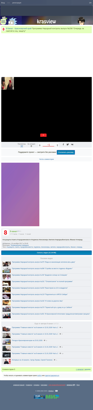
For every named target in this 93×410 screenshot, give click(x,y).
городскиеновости (26, 247)
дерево (88, 369)
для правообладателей (57, 385)
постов (22, 234)
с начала (79, 369)
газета (17, 247)
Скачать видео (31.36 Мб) (46, 253)
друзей (29, 234)
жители (53, 247)
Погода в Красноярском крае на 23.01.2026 (27, 340)
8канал (73, 247)
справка (36, 385)
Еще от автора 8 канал (46, 324)
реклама (44, 385)
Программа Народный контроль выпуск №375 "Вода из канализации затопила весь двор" (43, 262)
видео (15, 234)
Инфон (51, 391)
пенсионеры (45, 247)
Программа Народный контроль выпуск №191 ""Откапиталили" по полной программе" (42, 281)
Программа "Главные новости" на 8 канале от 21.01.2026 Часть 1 (35, 347)
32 (21, 146)
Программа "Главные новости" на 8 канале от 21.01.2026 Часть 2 (35, 353)
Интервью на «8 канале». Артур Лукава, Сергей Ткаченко (32, 360)
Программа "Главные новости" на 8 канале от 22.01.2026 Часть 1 (35, 334)
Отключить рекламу (66, 152)
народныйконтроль (63, 247)
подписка (37, 247)
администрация (18, 385)
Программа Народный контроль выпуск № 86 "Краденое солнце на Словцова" (39, 275)
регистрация (16, 3)
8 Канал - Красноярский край (18, 28)
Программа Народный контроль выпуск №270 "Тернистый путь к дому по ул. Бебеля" (42, 307)
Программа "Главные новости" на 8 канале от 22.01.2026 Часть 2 (35, 327)
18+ (90, 3)
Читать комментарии (46, 159)
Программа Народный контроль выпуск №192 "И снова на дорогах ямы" (37, 301)
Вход (3, 3)
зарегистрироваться (52, 375)
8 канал (13, 231)
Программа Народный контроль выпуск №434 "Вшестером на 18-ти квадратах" (40, 288)
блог (78, 385)
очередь (79, 247)
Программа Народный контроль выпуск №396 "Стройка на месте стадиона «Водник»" (42, 268)
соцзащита (10, 247)
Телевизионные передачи (20, 245)
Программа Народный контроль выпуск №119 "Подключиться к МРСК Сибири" (40, 294)
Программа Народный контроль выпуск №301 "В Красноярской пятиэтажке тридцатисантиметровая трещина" (51, 314)
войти (39, 375)
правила (29, 385)
